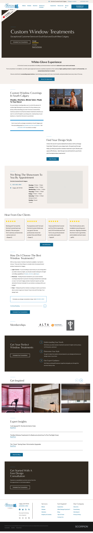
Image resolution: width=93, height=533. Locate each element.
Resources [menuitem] (60, 5)
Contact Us (60, 517)
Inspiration (60, 506)
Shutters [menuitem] (35, 5)
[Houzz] (29, 509)
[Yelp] (26, 509)
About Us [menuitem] (66, 6)
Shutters (44, 512)
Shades (43, 509)
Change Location (72, 1)
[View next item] (81, 380)
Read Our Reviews (37, 47)
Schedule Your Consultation (80, 6)
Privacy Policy (77, 514)
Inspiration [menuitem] (53, 5)
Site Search (76, 512)
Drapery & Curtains (46, 514)
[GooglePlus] (23, 509)
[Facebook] (19, 509)
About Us (75, 506)
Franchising (76, 509)
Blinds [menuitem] (24, 5)
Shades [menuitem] (29, 5)
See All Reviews (46, 244)
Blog (58, 512)
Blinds (43, 506)
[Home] (11, 6)
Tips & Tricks (60, 514)
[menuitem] (7, 527)
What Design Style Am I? (63, 509)
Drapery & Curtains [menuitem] (41, 6)
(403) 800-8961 (84, 1)
